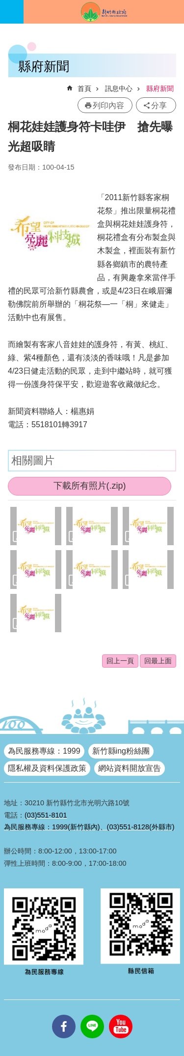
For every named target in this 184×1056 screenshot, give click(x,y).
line (92, 1014)
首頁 (84, 88)
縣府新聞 (160, 88)
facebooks (64, 1014)
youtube (120, 1014)
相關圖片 (32, 460)
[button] (35, 526)
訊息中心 (118, 88)
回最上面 (158, 661)
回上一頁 (120, 661)
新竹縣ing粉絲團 (121, 751)
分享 (159, 105)
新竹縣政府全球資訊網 (104, 12)
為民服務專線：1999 (44, 751)
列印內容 (108, 105)
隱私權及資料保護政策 (47, 768)
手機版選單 (12, 12)
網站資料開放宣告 (129, 768)
